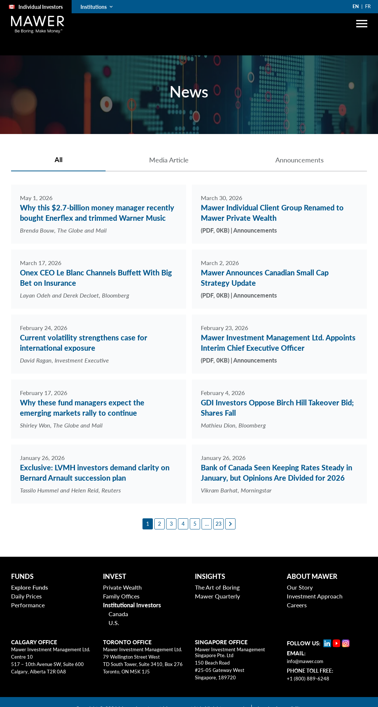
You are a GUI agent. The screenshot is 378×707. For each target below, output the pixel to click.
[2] (159, 523)
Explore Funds (29, 587)
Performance (28, 604)
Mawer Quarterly (217, 596)
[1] (147, 523)
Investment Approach (315, 596)
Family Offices (121, 596)
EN (356, 6)
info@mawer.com (305, 661)
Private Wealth (122, 587)
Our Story (300, 587)
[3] (171, 523)
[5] (195, 523)
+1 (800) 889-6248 (308, 679)
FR (368, 6)
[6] (207, 523)
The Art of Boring (217, 587)
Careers (297, 604)
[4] (183, 523)
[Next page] (230, 523)
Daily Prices (26, 596)
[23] (218, 523)
